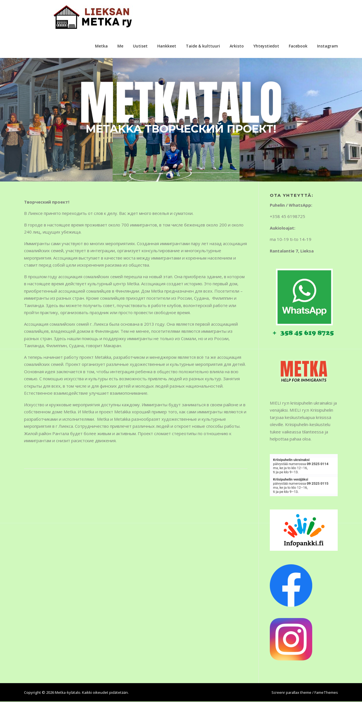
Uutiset (140, 46)
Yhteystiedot (266, 46)
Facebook (298, 46)
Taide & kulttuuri (203, 46)
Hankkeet (166, 46)
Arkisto (237, 46)
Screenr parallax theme (291, 692)
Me (120, 46)
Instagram (327, 46)
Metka (101, 46)
